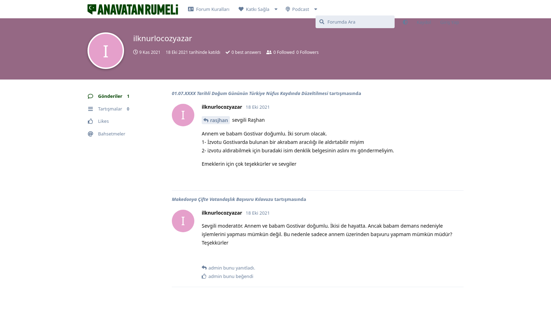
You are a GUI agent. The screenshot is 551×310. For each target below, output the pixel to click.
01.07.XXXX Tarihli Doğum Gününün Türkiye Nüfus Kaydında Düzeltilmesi (250, 93)
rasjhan (219, 120)
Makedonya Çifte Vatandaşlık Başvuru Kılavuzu (222, 199)
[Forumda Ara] (355, 21)
